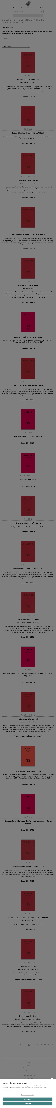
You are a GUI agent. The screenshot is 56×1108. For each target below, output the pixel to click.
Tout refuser (27, 1103)
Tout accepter (27, 1099)
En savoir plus (7, 1090)
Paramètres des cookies (27, 1095)
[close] (51, 1079)
